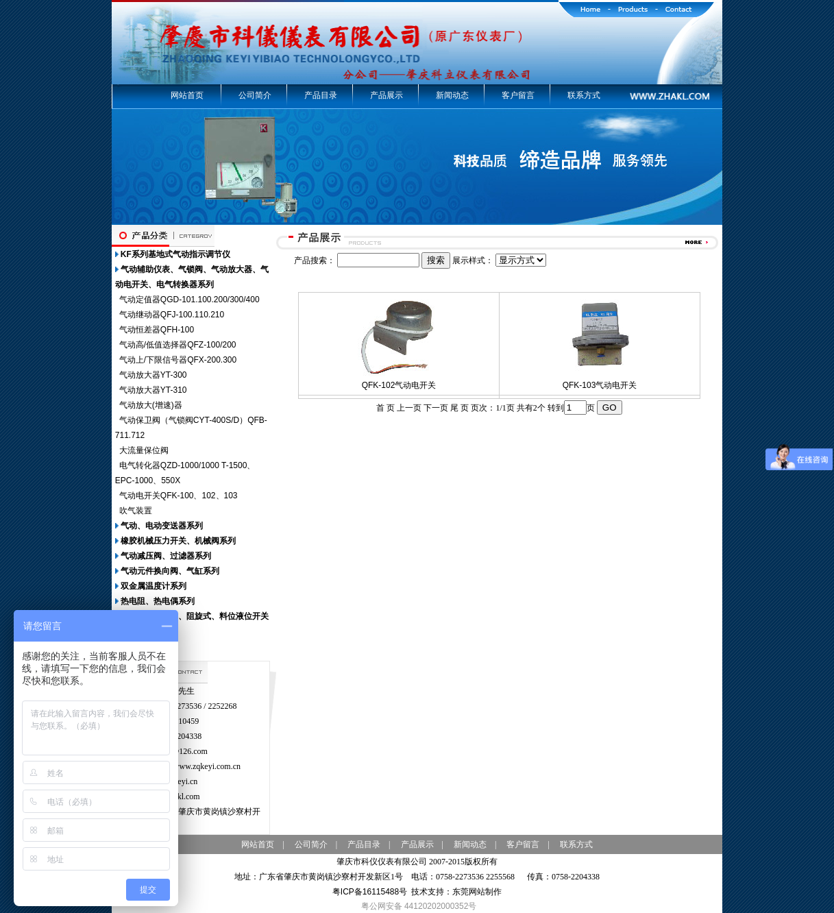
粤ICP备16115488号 (369, 892)
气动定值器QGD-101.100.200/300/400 (189, 299)
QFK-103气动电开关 (600, 385)
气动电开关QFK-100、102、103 (178, 495)
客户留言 (518, 95)
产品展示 (386, 95)
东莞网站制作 (477, 892)
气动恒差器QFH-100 (156, 329)
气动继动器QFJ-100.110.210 (171, 314)
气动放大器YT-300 (153, 375)
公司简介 (254, 95)
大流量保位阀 (144, 450)
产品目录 (320, 95)
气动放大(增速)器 (150, 405)
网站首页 (187, 95)
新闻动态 (452, 95)
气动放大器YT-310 (153, 390)
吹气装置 (135, 510)
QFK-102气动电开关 (399, 385)
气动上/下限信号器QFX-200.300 (177, 360)
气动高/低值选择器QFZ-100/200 (177, 345)
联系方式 (583, 95)
